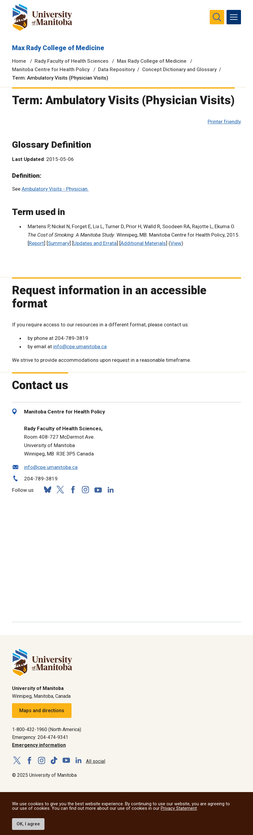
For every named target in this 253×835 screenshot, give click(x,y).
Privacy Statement (179, 808)
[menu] (234, 17)
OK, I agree (28, 824)
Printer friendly (224, 122)
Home (19, 61)
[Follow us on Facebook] (73, 490)
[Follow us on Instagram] (85, 490)
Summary (58, 243)
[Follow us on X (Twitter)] (60, 490)
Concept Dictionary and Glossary (179, 69)
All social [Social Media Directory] (95, 761)
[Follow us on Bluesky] (47, 490)
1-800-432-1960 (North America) (46, 729)
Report (36, 243)
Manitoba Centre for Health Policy (51, 69)
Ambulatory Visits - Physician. (55, 189)
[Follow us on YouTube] (98, 489)
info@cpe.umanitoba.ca (80, 346)
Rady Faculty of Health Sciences (71, 61)
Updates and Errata (95, 243)
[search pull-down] (217, 17)
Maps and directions (41, 710)
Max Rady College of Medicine (58, 48)
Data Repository (116, 69)
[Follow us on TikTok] (54, 760)
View (175, 243)
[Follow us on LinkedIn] (110, 489)
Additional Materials (143, 243)
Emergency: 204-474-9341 (40, 737)
